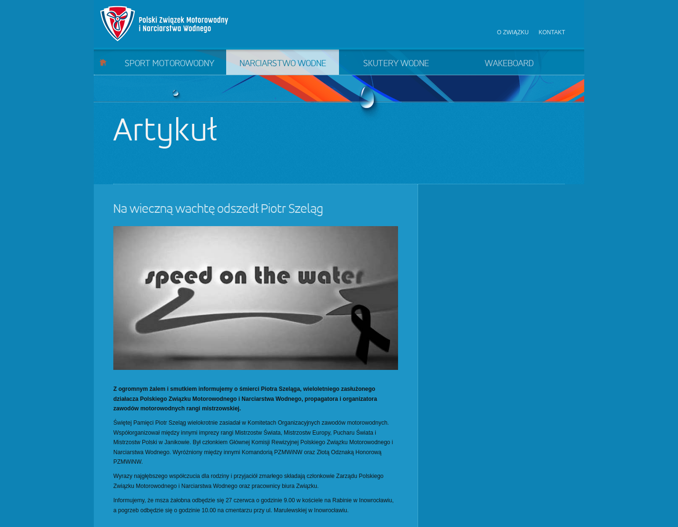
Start (103, 62)
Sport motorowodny (169, 64)
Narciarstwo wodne (282, 64)
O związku (513, 32)
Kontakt (551, 32)
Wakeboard (509, 64)
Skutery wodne (396, 64)
